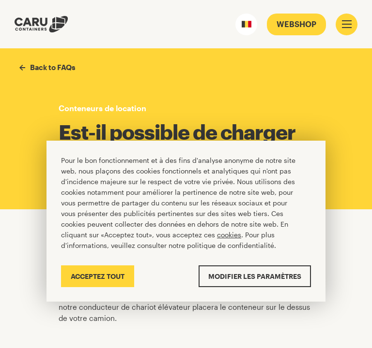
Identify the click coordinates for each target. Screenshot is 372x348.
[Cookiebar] (186, 221)
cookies (229, 235)
